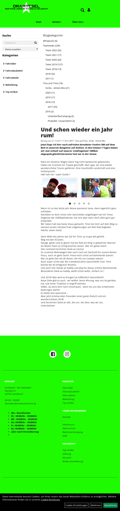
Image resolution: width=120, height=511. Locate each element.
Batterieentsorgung (72, 432)
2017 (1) (49, 78)
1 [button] (69, 203)
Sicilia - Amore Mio (97, 140)
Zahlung (66, 453)
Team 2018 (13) (53, 69)
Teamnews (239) (51, 45)
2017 (71, 140)
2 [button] (74, 203)
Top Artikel (11, 91)
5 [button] (88, 203)
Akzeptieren (110, 505)
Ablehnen (96, 505)
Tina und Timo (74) (53, 83)
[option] (79, 188)
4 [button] (83, 203)
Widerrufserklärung (72, 461)
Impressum (68, 424)
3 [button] (79, 203)
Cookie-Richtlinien (50, 499)
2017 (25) (52, 106)
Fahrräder (10, 63)
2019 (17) (50, 97)
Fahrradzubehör (14, 70)
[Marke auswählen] (20, 49)
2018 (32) (50, 73)
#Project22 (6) (50, 40)
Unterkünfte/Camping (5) (61, 116)
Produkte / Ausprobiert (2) (61, 120)
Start (38, 21)
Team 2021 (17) (53, 55)
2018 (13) (50, 102)
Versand (66, 457)
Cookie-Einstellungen (76, 505)
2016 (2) (49, 111)
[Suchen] (35, 43)
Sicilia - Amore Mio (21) (57, 87)
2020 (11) (50, 92)
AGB (64, 435)
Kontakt (66, 416)
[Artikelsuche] (82, 10)
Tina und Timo (81, 140)
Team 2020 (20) (53, 59)
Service (56, 21)
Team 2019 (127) (53, 64)
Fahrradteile (12, 77)
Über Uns (78, 21)
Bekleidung (11, 84)
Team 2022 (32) (53, 50)
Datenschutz (68, 428)
